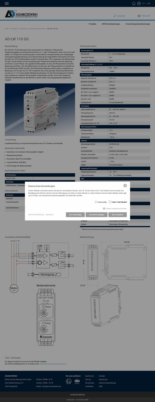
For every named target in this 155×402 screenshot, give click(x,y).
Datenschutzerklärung (36, 215)
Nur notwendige (75, 215)
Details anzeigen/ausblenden (116, 208)
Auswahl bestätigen (96, 215)
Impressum (50, 215)
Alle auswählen (117, 215)
